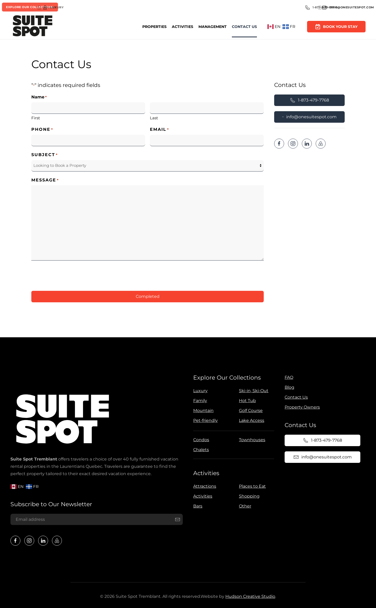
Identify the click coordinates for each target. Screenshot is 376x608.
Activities (182, 26)
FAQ (288, 377)
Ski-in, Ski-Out (253, 390)
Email (159, 129)
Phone (42, 129)
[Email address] (96, 519)
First (35, 117)
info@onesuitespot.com (309, 116)
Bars (196, 506)
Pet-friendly (204, 420)
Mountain (202, 410)
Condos (200, 439)
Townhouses (251, 439)
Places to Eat (251, 486)
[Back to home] (32, 26)
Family (199, 400)
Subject (44, 155)
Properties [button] (154, 26)
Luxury (199, 390)
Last (154, 117)
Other (244, 506)
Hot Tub (246, 400)
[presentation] (71, 275)
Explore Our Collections (226, 377)
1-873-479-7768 (309, 100)
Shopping (248, 496)
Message (45, 180)
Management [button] (212, 26)
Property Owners (301, 407)
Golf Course (250, 410)
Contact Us (244, 26)
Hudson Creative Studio (249, 596)
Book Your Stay (336, 26)
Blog (288, 387)
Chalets (200, 449)
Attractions (203, 486)
